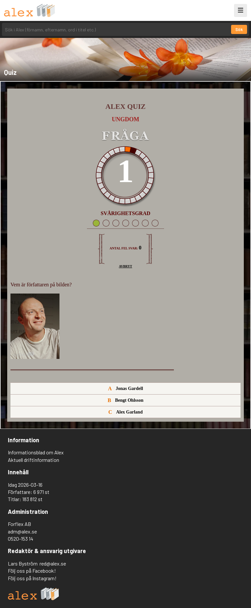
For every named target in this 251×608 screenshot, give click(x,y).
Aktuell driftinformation (33, 460)
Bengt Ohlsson (125, 400)
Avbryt (125, 266)
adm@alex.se (22, 531)
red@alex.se (53, 563)
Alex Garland (126, 412)
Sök (239, 29)
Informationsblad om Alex (36, 452)
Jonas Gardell (125, 388)
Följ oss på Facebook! (32, 570)
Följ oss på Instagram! (32, 578)
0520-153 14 (20, 538)
